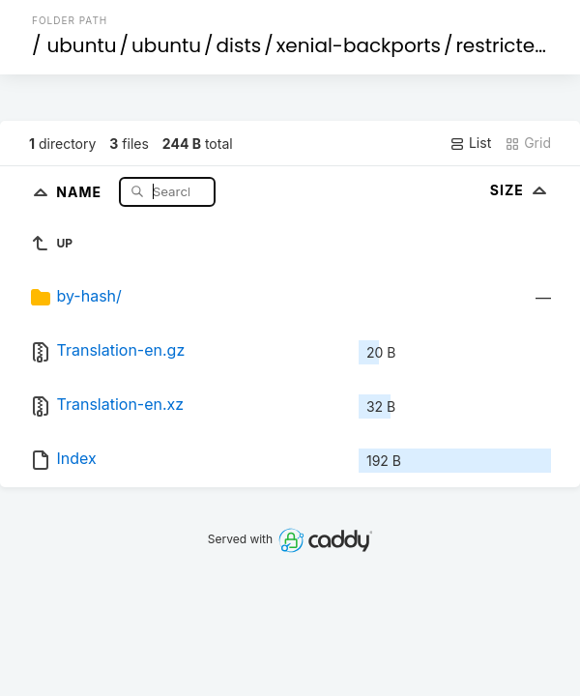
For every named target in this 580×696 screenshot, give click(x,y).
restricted (501, 45)
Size (520, 190)
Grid (528, 143)
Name (80, 191)
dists (239, 45)
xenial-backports (358, 45)
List (470, 143)
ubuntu (82, 45)
